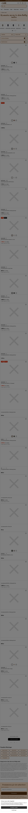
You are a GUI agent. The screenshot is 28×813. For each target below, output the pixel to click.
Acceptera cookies (14, 807)
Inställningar (14, 810)
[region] (14, 806)
